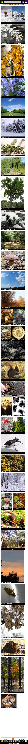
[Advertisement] (14, 723)
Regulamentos (18, 742)
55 (23, 739)
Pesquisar (23, 2)
